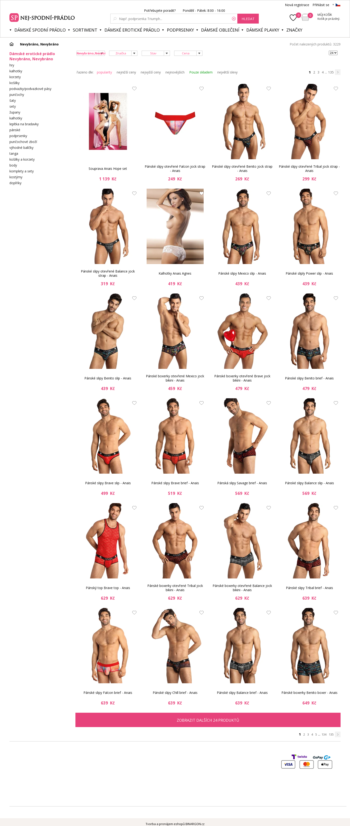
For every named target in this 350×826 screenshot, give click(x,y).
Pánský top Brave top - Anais (108, 588)
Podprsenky (180, 30)
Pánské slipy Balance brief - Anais (242, 692)
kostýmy (15, 177)
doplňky (15, 183)
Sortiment (85, 30)
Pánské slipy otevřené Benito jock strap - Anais (242, 168)
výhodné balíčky (21, 147)
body (13, 165)
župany (14, 112)
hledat (248, 18)
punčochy (16, 94)
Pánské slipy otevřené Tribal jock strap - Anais (309, 168)
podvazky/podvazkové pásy (30, 88)
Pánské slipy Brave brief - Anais (175, 483)
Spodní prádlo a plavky (43, 17)
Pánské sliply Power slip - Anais (309, 273)
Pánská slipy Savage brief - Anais (242, 483)
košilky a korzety (22, 159)
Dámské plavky (262, 30)
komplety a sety (21, 171)
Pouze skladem (201, 72)
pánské (14, 130)
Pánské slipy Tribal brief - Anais (309, 588)
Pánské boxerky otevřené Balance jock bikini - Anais (242, 587)
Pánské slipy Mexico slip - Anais (242, 273)
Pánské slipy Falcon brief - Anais (107, 692)
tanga (13, 153)
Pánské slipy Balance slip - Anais (309, 483)
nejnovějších (175, 72)
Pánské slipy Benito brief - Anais (309, 378)
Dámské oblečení (220, 30)
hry (11, 65)
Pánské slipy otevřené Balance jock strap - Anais (108, 273)
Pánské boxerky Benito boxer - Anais (309, 692)
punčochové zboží (23, 141)
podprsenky (18, 136)
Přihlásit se (321, 5)
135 (331, 72)
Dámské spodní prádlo (40, 30)
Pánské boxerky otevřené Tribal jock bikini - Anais (175, 587)
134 (323, 734)
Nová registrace (297, 5)
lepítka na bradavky (24, 124)
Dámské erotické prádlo (132, 30)
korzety (15, 77)
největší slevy (227, 72)
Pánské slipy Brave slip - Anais (108, 483)
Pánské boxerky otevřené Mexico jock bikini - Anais (175, 378)
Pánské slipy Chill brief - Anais (175, 692)
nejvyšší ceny (151, 72)
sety (12, 106)
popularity (104, 72)
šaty (12, 100)
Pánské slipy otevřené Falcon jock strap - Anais (175, 168)
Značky (294, 30)
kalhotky (15, 71)
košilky (14, 83)
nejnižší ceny (126, 72)
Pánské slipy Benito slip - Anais (107, 378)
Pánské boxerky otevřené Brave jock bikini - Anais (242, 378)
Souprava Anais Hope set (108, 168)
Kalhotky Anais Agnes (175, 273)
